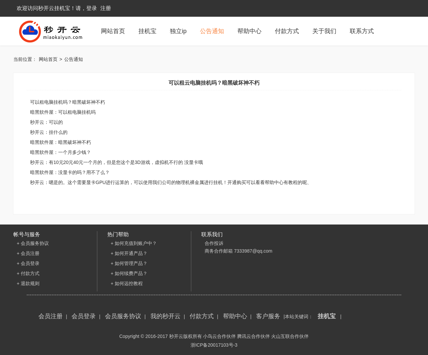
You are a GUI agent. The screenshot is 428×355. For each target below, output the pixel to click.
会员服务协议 (123, 316)
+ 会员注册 (28, 253)
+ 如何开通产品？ (129, 253)
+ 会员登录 (28, 263)
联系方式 (362, 31)
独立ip (178, 31)
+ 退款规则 (28, 283)
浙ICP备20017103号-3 (214, 345)
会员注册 (50, 316)
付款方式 (287, 31)
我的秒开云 (165, 316)
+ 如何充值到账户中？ (134, 243)
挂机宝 (147, 31)
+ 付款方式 (28, 273)
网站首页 (113, 31)
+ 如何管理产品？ (129, 263)
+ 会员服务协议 (33, 243)
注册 (105, 8)
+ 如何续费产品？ (129, 273)
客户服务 (268, 316)
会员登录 (84, 316)
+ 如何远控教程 (127, 283)
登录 (91, 8)
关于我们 (324, 31)
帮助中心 (249, 31)
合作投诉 (214, 243)
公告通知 (212, 31)
